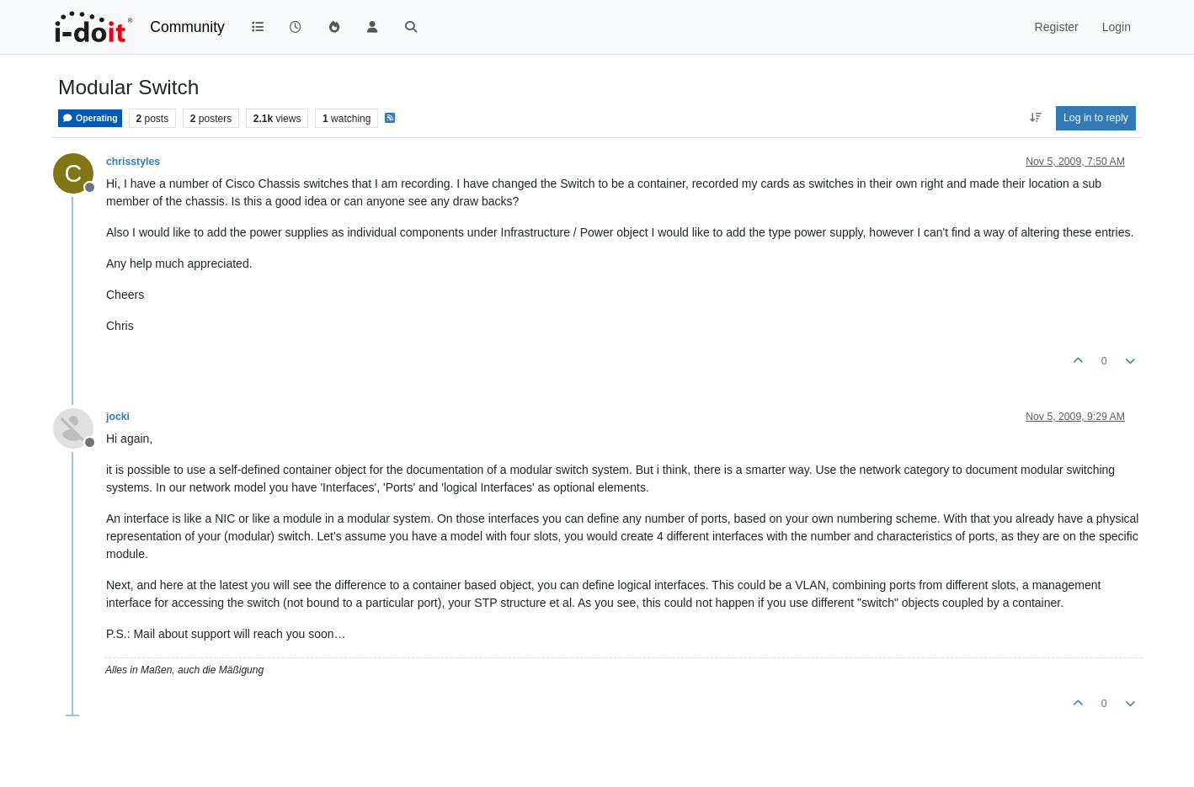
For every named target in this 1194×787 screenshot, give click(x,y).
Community (187, 27)
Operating (90, 118)
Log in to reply (1095, 118)
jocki (118, 417)
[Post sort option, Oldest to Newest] (1035, 118)
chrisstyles (133, 162)
